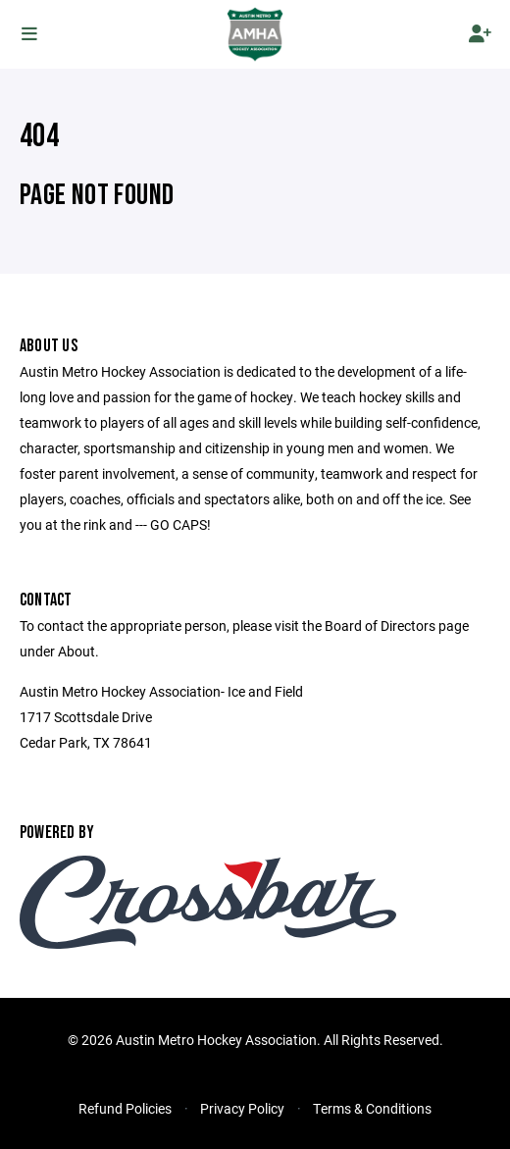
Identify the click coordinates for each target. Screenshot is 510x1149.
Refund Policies (125, 1108)
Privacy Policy (242, 1108)
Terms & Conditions (372, 1108)
